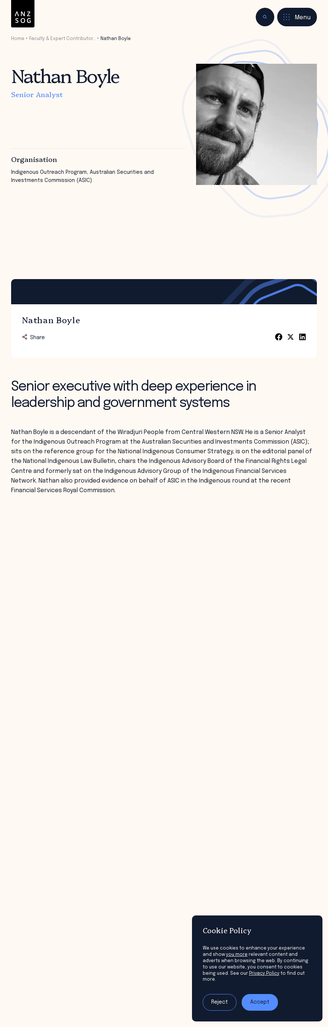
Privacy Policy (264, 973)
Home (17, 38)
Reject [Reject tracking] (219, 1002)
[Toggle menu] (297, 17)
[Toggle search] (265, 17)
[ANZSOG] (22, 14)
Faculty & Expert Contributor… (62, 38)
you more (237, 954)
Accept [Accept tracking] (259, 1002)
